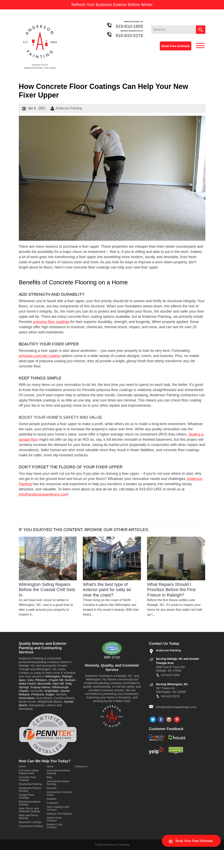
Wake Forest (27, 683)
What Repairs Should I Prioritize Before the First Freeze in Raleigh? (171, 590)
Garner (65, 690)
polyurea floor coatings (51, 322)
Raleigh (67, 676)
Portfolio (51, 798)
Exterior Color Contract (55, 826)
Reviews (52, 788)
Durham (70, 680)
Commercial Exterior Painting (58, 772)
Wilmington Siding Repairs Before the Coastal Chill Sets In (47, 590)
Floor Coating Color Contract (58, 808)
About (50, 766)
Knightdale (52, 690)
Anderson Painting (69, 108)
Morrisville (44, 683)
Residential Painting (30, 784)
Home (22, 766)
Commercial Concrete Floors (59, 793)
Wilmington (53, 676)
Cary (30, 680)
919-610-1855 (129, 26)
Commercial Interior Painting (58, 783)
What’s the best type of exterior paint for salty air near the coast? (107, 590)
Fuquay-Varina (40, 687)
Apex (22, 680)
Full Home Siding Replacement (29, 772)
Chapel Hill (56, 680)
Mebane (24, 694)
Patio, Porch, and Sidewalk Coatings (29, 810)
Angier (50, 694)
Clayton (24, 690)
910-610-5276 (129, 35)
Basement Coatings (30, 822)
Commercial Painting (31, 826)
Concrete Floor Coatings (27, 779)
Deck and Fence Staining (28, 817)
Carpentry (52, 802)
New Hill (58, 683)
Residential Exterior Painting (30, 789)
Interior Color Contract (54, 819)
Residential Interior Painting (30, 803)
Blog (49, 777)
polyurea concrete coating (39, 356)
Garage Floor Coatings (26, 796)
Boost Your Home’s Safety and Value (60, 417)
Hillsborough (60, 687)
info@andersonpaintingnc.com (43, 494)
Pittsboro (41, 680)
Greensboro (27, 698)
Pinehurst (37, 694)
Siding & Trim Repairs (59, 813)
